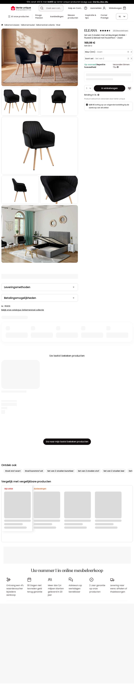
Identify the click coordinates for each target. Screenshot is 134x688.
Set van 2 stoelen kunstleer (60, 471)
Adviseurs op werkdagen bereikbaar (75, 588)
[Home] (2, 25)
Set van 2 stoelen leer (114, 471)
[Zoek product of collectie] (42, 8)
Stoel (58, 25)
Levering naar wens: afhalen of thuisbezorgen (118, 588)
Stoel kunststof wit (34, 471)
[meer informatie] (118, 67)
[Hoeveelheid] (88, 88)
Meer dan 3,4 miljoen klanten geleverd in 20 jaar (56, 590)
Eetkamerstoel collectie (45, 25)
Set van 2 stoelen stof (88, 471)
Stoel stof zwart (13, 471)
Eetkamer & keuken (12, 25)
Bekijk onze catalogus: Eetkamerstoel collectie (22, 310)
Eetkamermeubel (28, 25)
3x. (95, 94)
